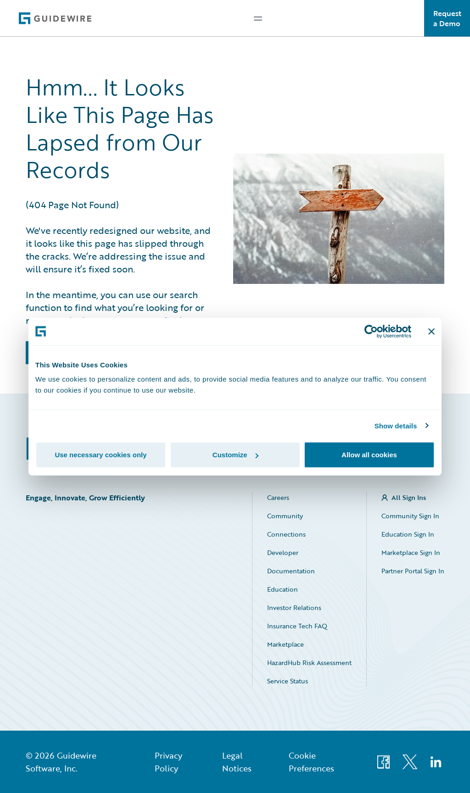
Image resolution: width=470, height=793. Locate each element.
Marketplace (285, 644)
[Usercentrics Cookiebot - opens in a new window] (371, 331)
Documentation (291, 571)
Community (285, 516)
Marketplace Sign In (410, 552)
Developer (282, 552)
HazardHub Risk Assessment (309, 662)
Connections (286, 534)
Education (282, 589)
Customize (235, 455)
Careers (278, 497)
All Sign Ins (409, 497)
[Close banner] (431, 331)
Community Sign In (410, 516)
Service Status (287, 681)
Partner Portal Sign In (412, 571)
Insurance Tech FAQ (297, 626)
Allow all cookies (369, 455)
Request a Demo (447, 18)
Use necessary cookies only (100, 455)
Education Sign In (407, 534)
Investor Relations (294, 607)
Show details (396, 425)
